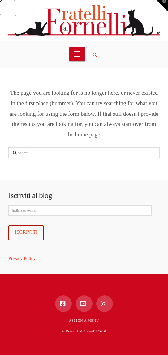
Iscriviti (26, 232)
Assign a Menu (84, 320)
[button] (8, 8)
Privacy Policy (22, 258)
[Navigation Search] (96, 55)
